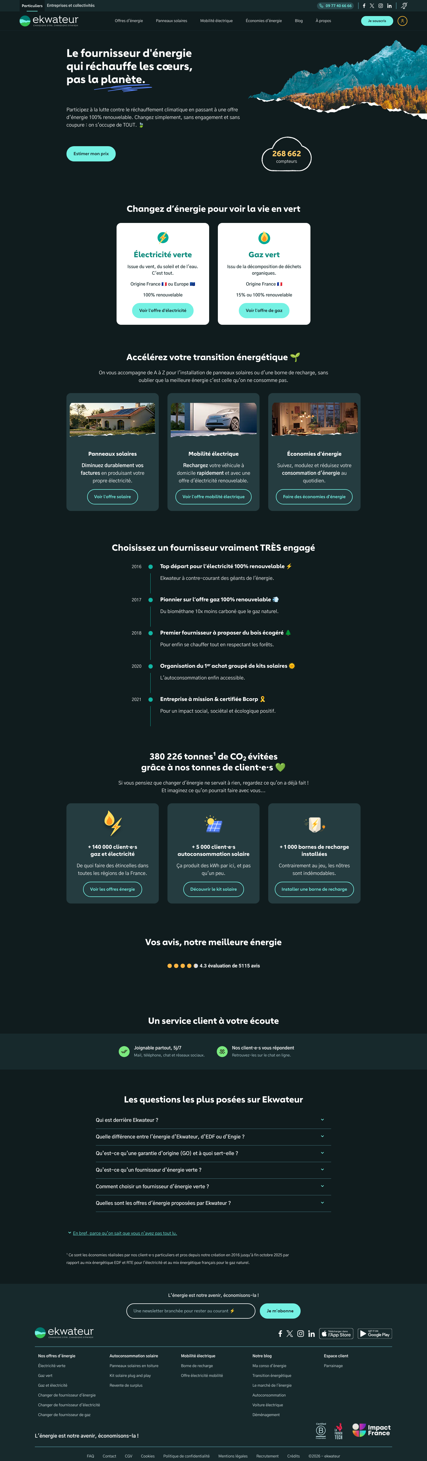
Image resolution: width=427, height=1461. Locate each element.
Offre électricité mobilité (202, 1369)
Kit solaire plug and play (130, 1369)
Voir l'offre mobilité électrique (213, 496)
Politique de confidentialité (186, 1449)
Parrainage (333, 1359)
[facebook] (364, 6)
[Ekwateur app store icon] (336, 1326)
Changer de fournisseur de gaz (64, 1408)
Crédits (293, 1449)
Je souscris (377, 21)
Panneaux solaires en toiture (133, 1359)
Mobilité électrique (198, 1349)
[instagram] (381, 6)
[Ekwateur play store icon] (375, 1326)
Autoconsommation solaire (133, 1349)
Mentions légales (233, 1449)
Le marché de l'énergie (272, 1379)
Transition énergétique (271, 1369)
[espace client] (402, 21)
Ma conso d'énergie (269, 1359)
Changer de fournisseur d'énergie (67, 1388)
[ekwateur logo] (49, 21)
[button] (213, 1113)
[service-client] (404, 5)
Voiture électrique (267, 1398)
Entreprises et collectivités (70, 6)
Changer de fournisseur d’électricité (69, 1398)
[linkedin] (389, 6)
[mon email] (190, 1304)
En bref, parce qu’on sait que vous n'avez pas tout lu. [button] (121, 1227)
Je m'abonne (280, 1304)
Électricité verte (51, 1359)
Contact (109, 1449)
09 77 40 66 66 (335, 6)
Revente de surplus (125, 1379)
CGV (128, 1449)
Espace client (336, 1349)
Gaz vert (45, 1369)
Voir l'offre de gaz (264, 310)
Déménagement (266, 1408)
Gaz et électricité (52, 1379)
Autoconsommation (269, 1388)
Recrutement (267, 1449)
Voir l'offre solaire (112, 496)
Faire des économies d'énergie (314, 496)
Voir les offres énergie (112, 889)
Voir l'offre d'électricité (162, 310)
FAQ (90, 1449)
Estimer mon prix (91, 154)
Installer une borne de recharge (314, 889)
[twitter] (372, 6)
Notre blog (262, 1349)
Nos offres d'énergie (56, 1349)
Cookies (148, 1449)
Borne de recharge (197, 1359)
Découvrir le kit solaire (213, 889)
